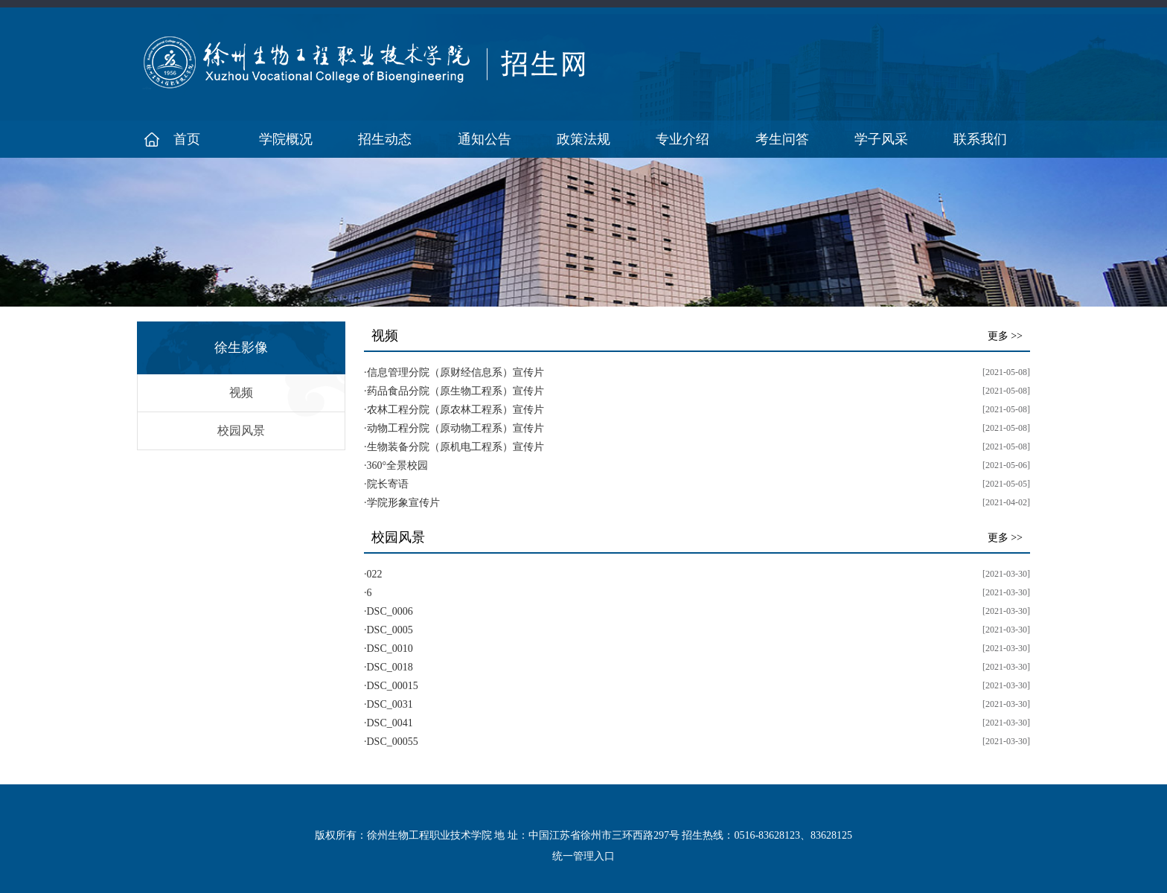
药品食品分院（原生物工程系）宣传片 (455, 391)
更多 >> (1005, 336)
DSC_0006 (390, 611)
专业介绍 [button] (682, 139)
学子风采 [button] (881, 139)
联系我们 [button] (980, 139)
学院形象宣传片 (403, 502)
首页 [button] (186, 139)
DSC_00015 (392, 685)
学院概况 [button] (286, 139)
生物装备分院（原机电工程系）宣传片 (455, 446)
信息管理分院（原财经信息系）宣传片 (455, 372)
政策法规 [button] (583, 139)
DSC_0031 (390, 704)
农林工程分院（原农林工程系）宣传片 (455, 409)
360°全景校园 (398, 465)
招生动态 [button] (385, 139)
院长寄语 (388, 484)
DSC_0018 (390, 667)
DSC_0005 (390, 630)
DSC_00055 (392, 741)
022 (375, 574)
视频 (241, 392)
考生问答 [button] (782, 139)
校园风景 (241, 430)
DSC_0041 (390, 723)
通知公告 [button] (484, 139)
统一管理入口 (583, 856)
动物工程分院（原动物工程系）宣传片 (455, 428)
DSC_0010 (390, 648)
